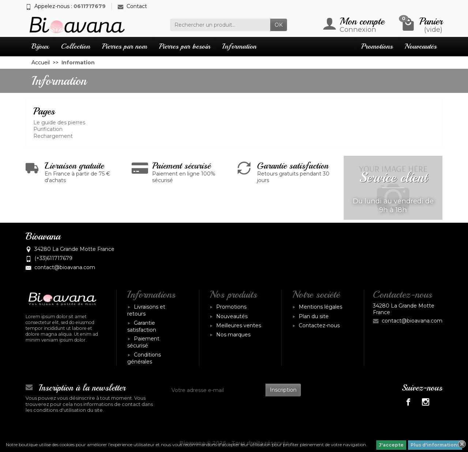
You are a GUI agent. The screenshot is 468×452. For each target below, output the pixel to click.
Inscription (283, 390)
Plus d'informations (435, 445)
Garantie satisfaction (141, 326)
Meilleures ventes (238, 325)
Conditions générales (144, 358)
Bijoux (40, 46)
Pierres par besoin (184, 46)
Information (239, 46)
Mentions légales (320, 307)
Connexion (358, 29)
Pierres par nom (124, 46)
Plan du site (314, 316)
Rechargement (53, 136)
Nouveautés (421, 46)
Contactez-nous (319, 325)
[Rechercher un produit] (220, 25)
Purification (48, 129)
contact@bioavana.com (64, 267)
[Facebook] (408, 401)
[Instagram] (425, 401)
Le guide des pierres (59, 122)
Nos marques (233, 334)
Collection (75, 46)
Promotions (377, 46)
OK (279, 25)
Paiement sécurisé (143, 342)
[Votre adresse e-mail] (216, 390)
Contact (132, 6)
